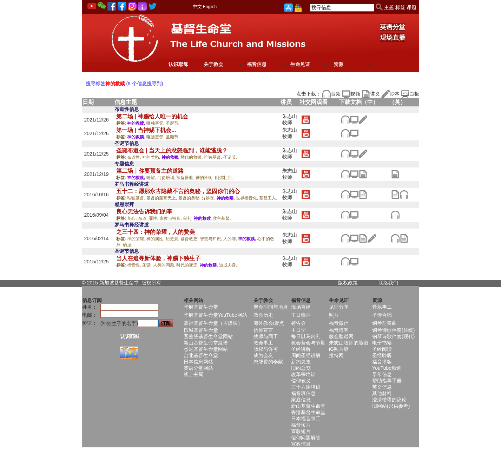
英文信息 (382, 387)
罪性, (154, 218)
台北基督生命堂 (201, 355)
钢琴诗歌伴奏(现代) (393, 336)
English (210, 6)
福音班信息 (303, 393)
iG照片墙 (339, 349)
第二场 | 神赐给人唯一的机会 (152, 116)
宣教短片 (301, 431)
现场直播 (392, 37)
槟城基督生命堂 (201, 330)
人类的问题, (165, 265)
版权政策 (348, 282)
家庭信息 (301, 399)
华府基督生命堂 (201, 307)
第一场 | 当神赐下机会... (146, 130)
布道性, (134, 157)
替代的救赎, (192, 157)
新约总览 (301, 361)
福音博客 (339, 330)
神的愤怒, (151, 157)
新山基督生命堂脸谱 (206, 343)
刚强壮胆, (224, 177)
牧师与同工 (265, 336)
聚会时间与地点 (270, 307)
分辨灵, (209, 198)
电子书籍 (382, 343)
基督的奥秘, (190, 198)
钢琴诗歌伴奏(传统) (393, 330)
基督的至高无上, (162, 198)
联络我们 (388, 282)
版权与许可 (265, 349)
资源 (338, 64)
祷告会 (298, 323)
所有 (156, 282)
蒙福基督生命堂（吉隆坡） (213, 323)
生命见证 (300, 64)
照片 (334, 315)
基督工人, (268, 198)
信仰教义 (301, 380)
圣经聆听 (382, 355)
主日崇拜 (301, 315)
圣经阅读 (382, 349)
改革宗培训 (303, 374)
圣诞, (147, 265)
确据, (127, 244)
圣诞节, (172, 123)
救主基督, (222, 218)
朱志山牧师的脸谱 (348, 343)
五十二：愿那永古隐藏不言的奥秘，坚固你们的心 (178, 191)
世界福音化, (247, 198)
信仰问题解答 (306, 437)
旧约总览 (301, 368)
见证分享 (339, 307)
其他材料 (382, 393)
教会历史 (263, 315)
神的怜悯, (205, 177)
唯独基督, (156, 123)
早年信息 (382, 374)
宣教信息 (301, 444)
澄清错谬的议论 (389, 399)
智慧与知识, (211, 238)
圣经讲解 (301, 349)
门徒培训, (167, 177)
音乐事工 (382, 307)
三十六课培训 (306, 387)
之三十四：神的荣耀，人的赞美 (155, 232)
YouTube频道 (386, 368)
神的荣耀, (136, 238)
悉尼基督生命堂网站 (206, 349)
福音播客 (382, 361)
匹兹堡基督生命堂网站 (208, 336)
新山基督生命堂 (308, 406)
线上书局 (193, 374)
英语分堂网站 (198, 368)
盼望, (151, 177)
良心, (132, 218)
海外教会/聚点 (268, 323)
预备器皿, (186, 177)
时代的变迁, (188, 265)
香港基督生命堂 (308, 412)
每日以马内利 (306, 336)
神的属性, (156, 238)
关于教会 (213, 64)
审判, (188, 218)
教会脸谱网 (341, 336)
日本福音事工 (306, 418)
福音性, (134, 265)
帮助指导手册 (387, 380)
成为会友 (263, 355)
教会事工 (263, 343)
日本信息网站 (198, 361)
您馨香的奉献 (268, 361)
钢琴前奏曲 (384, 323)
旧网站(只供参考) (391, 406)
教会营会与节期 (308, 343)
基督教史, (190, 238)
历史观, (173, 238)
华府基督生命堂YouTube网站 (215, 315)
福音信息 (256, 64)
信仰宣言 (263, 330)
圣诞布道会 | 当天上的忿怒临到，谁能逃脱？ (172, 150)
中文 (197, 6)
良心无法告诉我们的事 (144, 212)
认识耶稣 (178, 64)
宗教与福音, (171, 218)
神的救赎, (136, 123)
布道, (143, 218)
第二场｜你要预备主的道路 (150, 171)
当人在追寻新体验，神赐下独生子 (158, 258)
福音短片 (301, 425)
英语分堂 (392, 27)
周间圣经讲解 (306, 355)
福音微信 (339, 323)
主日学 (298, 330)
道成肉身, (228, 265)
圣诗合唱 (382, 315)
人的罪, (230, 238)
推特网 (336, 355)
